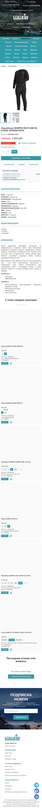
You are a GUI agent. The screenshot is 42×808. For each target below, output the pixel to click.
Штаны (33, 46)
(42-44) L (11, 640)
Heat (10, 212)
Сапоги (34, 42)
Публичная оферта (12, 772)
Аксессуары (10, 61)
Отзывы (15, 27)
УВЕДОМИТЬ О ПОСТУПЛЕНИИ (21, 158)
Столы (24, 53)
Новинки (9, 786)
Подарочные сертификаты (26, 61)
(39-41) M (4, 640)
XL (3, 151)
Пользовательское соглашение (16, 775)
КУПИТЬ (4, 363)
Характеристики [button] (9, 164)
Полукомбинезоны (21, 42)
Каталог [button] (10, 24)
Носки (16, 53)
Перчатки (33, 53)
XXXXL (26, 583)
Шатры (17, 50)
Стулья (7, 57)
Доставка (9, 753)
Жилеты (16, 57)
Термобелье (25, 38)
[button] (10, 6)
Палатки (8, 42)
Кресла (8, 46)
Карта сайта (10, 769)
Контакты (26, 27)
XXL (8, 151)
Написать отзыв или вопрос (21, 676)
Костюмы (6, 38)
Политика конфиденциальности (16, 792)
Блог (7, 783)
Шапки (25, 57)
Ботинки (36, 38)
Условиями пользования (25, 723)
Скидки (8, 789)
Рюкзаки (8, 50)
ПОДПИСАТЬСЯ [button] (21, 717)
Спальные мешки (21, 46)
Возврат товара (11, 759)
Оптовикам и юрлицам (26, 24)
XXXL (20, 469)
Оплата (8, 756)
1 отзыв (5, 409)
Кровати (8, 53)
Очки (25, 50)
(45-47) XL (19, 640)
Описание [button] (22, 164)
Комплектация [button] (33, 164)
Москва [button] (15, 170)
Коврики (34, 57)
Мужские (13, 215)
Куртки (15, 38)
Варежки (33, 50)
